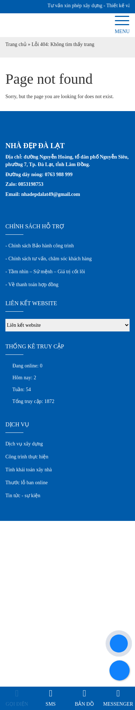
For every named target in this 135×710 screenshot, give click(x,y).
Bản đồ (84, 704)
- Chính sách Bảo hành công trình (39, 245)
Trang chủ (16, 44)
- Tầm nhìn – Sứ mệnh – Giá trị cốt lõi (45, 271)
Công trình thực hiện (26, 456)
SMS (51, 704)
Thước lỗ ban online (26, 482)
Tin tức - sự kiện (22, 495)
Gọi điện (17, 704)
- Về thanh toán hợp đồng (31, 284)
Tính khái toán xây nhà (28, 469)
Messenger (118, 704)
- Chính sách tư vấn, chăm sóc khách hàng (48, 258)
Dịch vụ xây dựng (24, 443)
